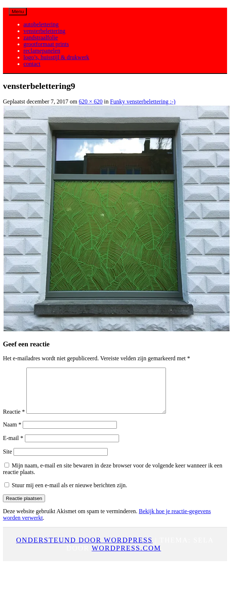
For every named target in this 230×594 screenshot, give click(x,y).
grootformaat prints (46, 44)
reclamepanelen (41, 51)
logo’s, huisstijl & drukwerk (56, 57)
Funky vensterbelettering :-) (143, 101)
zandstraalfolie (40, 37)
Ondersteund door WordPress (84, 549)
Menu (18, 11)
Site (7, 460)
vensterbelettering (44, 31)
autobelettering (41, 24)
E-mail (13, 447)
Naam (12, 433)
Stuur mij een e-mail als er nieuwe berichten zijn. (69, 494)
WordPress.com (126, 557)
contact (31, 64)
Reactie (14, 420)
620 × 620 (91, 101)
